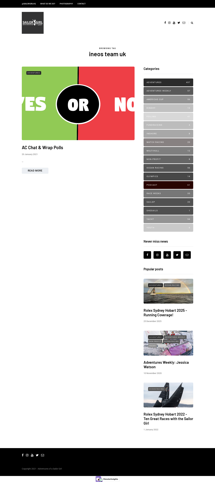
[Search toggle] (191, 22)
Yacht (168, 219)
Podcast (168, 185)
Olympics (168, 176)
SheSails (168, 210)
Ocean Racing (168, 168)
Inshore (168, 133)
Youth (168, 227)
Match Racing (168, 142)
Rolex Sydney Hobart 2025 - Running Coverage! (165, 327)
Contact (81, 4)
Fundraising (168, 125)
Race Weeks (168, 193)
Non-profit (168, 159)
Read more (35, 170)
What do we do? (47, 4)
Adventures (34, 73)
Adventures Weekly (168, 91)
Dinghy (168, 108)
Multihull (168, 151)
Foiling (168, 116)
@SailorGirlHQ (29, 4)
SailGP (168, 202)
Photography (66, 4)
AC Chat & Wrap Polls (42, 147)
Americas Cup (168, 99)
